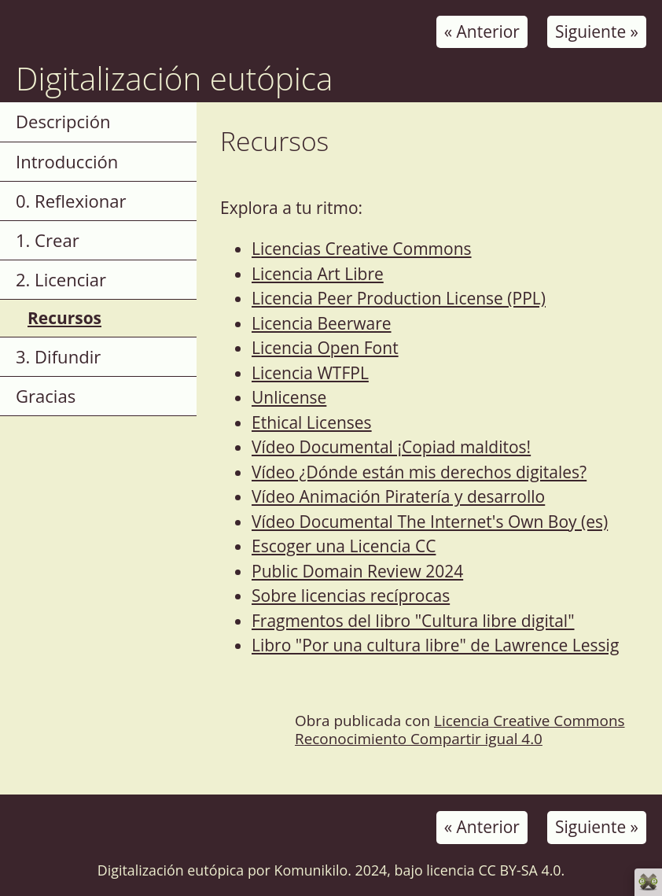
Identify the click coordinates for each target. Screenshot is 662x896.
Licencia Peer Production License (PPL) (399, 298)
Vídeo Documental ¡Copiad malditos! (391, 447)
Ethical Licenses (312, 422)
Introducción (67, 161)
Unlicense (289, 397)
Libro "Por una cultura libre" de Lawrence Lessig (435, 645)
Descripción (63, 121)
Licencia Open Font (325, 348)
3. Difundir (58, 356)
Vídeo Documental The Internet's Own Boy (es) (430, 522)
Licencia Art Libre (318, 274)
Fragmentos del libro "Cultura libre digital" (413, 621)
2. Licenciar (61, 279)
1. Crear (47, 240)
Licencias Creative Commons (362, 249)
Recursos (64, 318)
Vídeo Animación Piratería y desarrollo (398, 496)
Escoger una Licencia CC (344, 546)
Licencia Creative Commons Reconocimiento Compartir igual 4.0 (460, 729)
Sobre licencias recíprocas (351, 595)
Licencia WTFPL (310, 373)
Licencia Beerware (322, 323)
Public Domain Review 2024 (357, 571)
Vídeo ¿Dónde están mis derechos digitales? (419, 472)
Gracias (45, 395)
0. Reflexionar (71, 200)
